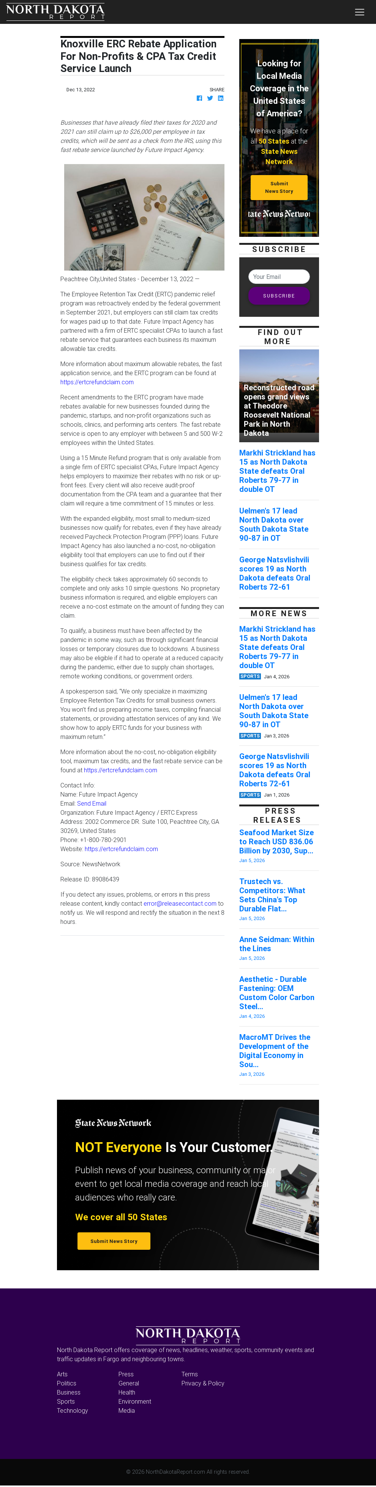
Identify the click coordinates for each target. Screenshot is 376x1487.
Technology (72, 1410)
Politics (66, 1383)
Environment (134, 1401)
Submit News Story (279, 187)
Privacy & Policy (203, 1383)
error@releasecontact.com (180, 903)
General (128, 1383)
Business (69, 1392)
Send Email (91, 803)
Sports (66, 1401)
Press (126, 1374)
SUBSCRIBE (279, 296)
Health (126, 1392)
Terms (190, 1374)
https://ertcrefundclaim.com (97, 382)
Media (126, 1410)
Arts (62, 1374)
